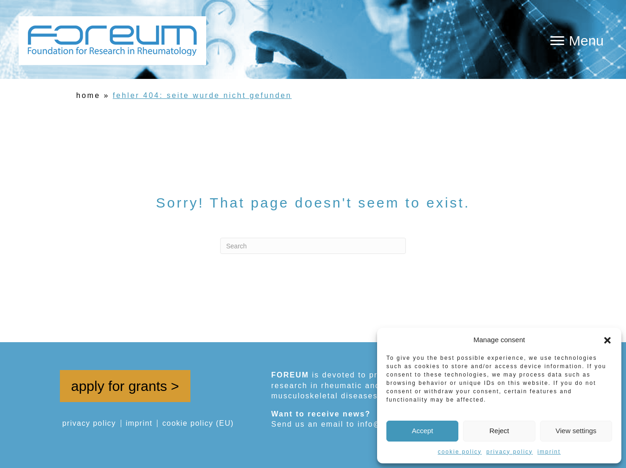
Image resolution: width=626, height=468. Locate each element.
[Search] (313, 246)
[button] (607, 339)
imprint (549, 451)
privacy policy (509, 451)
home (88, 95)
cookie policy (460, 451)
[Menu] (577, 41)
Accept (422, 431)
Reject (499, 431)
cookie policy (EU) (198, 423)
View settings (575, 431)
